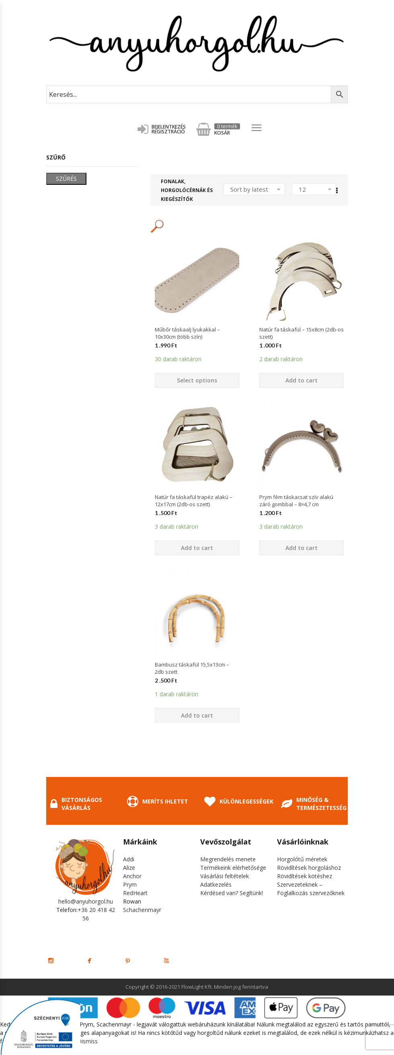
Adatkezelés (216, 884)
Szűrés (66, 178)
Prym (130, 884)
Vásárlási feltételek (224, 876)
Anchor (132, 876)
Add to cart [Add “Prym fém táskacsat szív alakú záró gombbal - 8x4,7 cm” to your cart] (301, 548)
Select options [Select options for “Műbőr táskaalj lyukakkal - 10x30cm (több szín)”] (197, 380)
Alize (129, 867)
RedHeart (135, 893)
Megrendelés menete (228, 859)
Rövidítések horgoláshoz (309, 867)
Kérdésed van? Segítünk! (231, 893)
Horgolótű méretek (302, 859)
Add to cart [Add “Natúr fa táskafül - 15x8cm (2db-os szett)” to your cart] (301, 380)
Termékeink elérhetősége (233, 867)
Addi (128, 859)
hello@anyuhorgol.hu (85, 901)
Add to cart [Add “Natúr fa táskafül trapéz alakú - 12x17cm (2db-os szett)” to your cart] (197, 548)
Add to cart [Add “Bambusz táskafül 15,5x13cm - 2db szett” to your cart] (197, 715)
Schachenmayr (142, 910)
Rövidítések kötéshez (304, 876)
